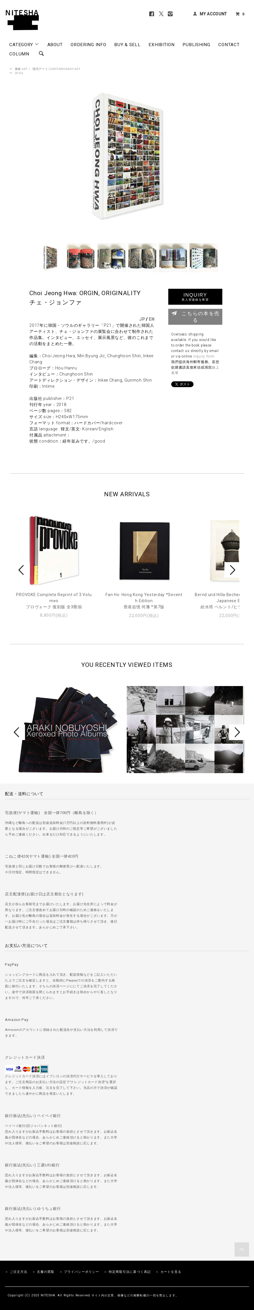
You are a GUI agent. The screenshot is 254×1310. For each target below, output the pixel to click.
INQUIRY (195, 296)
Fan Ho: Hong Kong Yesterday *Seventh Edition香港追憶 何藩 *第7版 (144, 600)
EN (151, 319)
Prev (22, 570)
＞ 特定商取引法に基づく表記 (127, 1272)
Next (231, 570)
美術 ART (21, 69)
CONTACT (228, 44)
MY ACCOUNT (213, 14)
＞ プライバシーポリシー (79, 1272)
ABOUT (55, 44)
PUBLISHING (196, 44)
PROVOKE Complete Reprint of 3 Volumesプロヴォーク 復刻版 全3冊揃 (54, 600)
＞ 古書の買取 (43, 1272)
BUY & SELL (127, 44)
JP (142, 319)
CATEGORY (24, 44)
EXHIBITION (161, 44)
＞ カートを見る (168, 1272)
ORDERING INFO (88, 44)
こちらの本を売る (195, 316)
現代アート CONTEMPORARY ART (56, 69)
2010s (19, 73)
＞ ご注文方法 (16, 1272)
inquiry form (203, 356)
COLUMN (19, 54)
